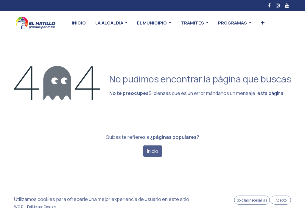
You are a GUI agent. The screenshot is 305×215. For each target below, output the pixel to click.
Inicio (152, 151)
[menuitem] (78, 23)
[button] (263, 23)
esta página (270, 93)
